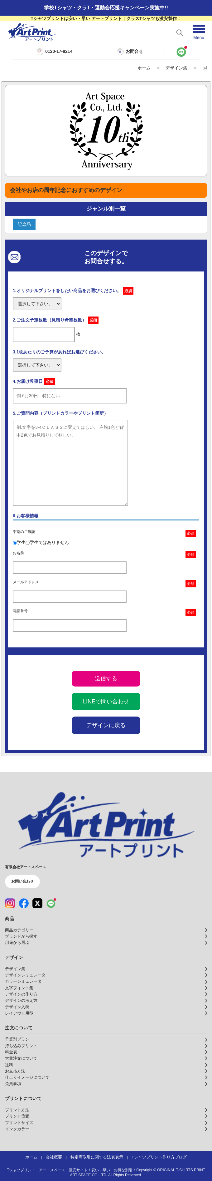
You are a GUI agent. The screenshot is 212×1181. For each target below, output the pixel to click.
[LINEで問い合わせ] (181, 51)
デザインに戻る (106, 725)
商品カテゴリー (19, 930)
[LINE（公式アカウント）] (51, 903)
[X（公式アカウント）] (37, 903)
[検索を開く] (179, 32)
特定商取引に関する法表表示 (96, 1157)
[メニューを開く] (198, 32)
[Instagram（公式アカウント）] (10, 903)
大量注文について (21, 1058)
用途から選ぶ (17, 942)
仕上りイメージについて (27, 1077)
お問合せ (129, 51)
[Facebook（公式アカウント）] (24, 903)
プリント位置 (17, 1116)
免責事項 (13, 1084)
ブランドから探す (21, 936)
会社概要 (54, 1157)
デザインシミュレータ (25, 975)
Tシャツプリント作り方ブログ (159, 1157)
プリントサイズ (19, 1123)
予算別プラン (17, 1039)
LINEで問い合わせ (106, 701)
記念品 (24, 224)
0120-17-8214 (58, 51)
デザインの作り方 (21, 994)
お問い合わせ (22, 881)
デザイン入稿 (17, 1007)
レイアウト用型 (19, 1013)
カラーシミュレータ (23, 981)
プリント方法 (17, 1110)
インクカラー (17, 1129)
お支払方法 (15, 1071)
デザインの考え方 (21, 1000)
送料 (9, 1065)
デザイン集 (176, 67)
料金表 (11, 1052)
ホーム (144, 67)
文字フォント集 (19, 988)
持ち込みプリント (21, 1046)
